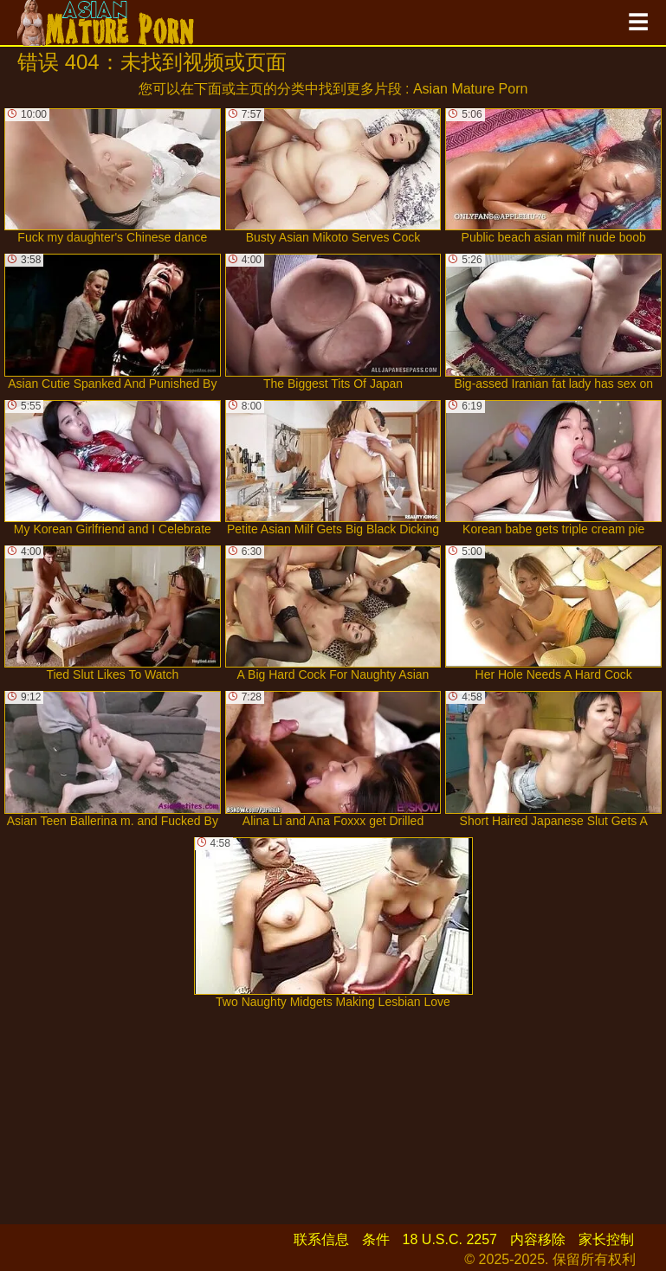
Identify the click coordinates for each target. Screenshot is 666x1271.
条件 (376, 1239)
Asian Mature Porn (470, 88)
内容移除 (538, 1239)
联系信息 (321, 1239)
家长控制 (606, 1239)
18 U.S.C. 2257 (450, 1239)
